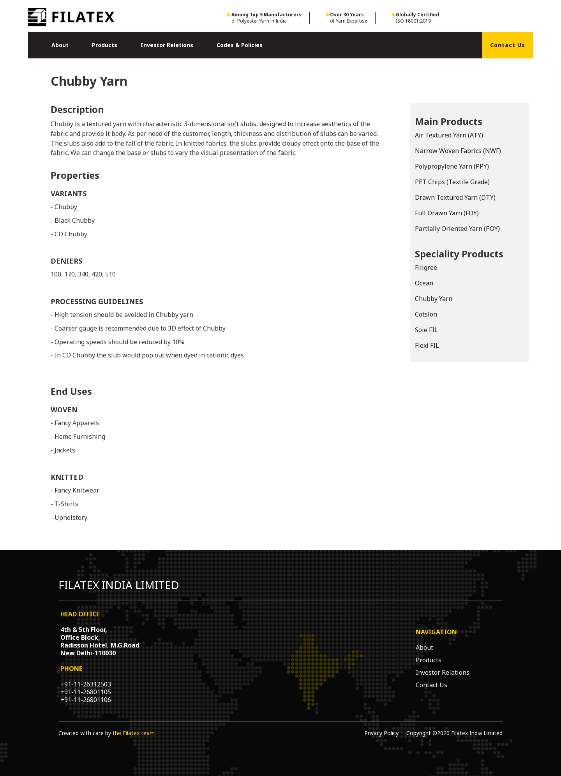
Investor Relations (167, 45)
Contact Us (507, 45)
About (60, 45)
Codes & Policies (240, 45)
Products (104, 45)
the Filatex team (134, 733)
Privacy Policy (381, 733)
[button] (60, 45)
